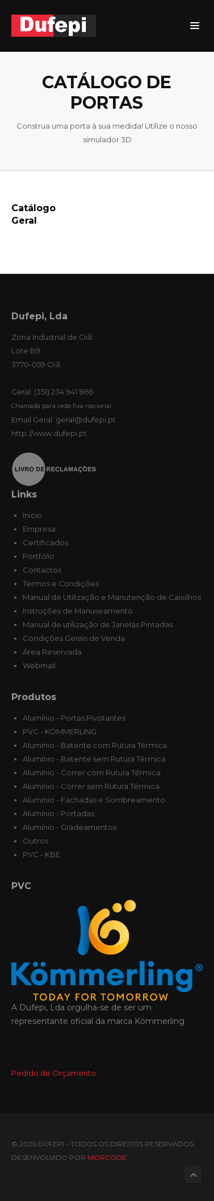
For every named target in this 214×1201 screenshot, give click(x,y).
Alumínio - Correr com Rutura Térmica (92, 772)
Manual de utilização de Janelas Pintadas (98, 624)
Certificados (45, 542)
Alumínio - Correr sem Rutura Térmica (91, 786)
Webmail (39, 665)
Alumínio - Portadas (58, 813)
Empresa (39, 528)
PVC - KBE (41, 854)
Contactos (42, 569)
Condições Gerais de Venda (74, 638)
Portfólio (38, 556)
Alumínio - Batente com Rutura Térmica (95, 745)
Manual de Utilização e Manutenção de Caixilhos (112, 597)
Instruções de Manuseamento (78, 610)
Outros (35, 840)
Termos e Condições (61, 583)
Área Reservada (52, 651)
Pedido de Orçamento (53, 1072)
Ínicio (32, 515)
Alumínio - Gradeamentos (69, 827)
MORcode (107, 1157)
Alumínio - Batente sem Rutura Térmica (94, 758)
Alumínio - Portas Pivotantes (74, 717)
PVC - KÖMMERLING (59, 731)
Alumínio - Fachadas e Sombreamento (94, 799)
